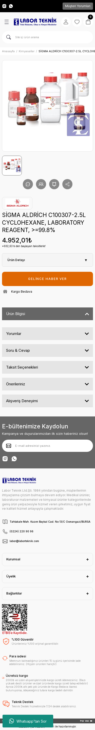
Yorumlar (13, 333)
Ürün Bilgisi (15, 313)
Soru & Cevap (18, 350)
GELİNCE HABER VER (47, 279)
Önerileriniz (15, 384)
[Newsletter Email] (47, 446)
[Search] (47, 37)
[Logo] (35, 21)
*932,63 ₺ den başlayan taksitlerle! (24, 246)
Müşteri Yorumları (77, 6)
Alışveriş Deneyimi (22, 400)
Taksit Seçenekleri (22, 367)
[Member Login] (66, 22)
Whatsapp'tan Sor (28, 721)
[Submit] (8, 446)
